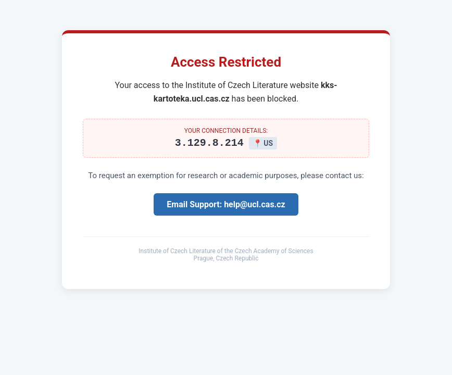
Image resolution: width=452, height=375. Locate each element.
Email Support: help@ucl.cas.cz (226, 206)
